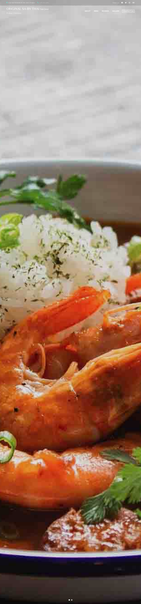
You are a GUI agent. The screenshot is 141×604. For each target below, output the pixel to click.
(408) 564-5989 (44, 2)
